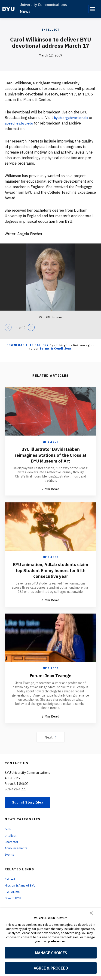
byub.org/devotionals (72, 117)
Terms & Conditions (56, 348)
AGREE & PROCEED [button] (51, 968)
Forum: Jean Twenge (50, 675)
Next (50, 736)
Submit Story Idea (28, 802)
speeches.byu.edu (20, 123)
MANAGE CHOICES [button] (51, 952)
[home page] (8, 9)
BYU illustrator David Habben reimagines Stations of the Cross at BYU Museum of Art (50, 455)
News (25, 11)
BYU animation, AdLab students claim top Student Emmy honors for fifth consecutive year (50, 570)
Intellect (50, 29)
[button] (91, 912)
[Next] (31, 327)
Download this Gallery (27, 345)
